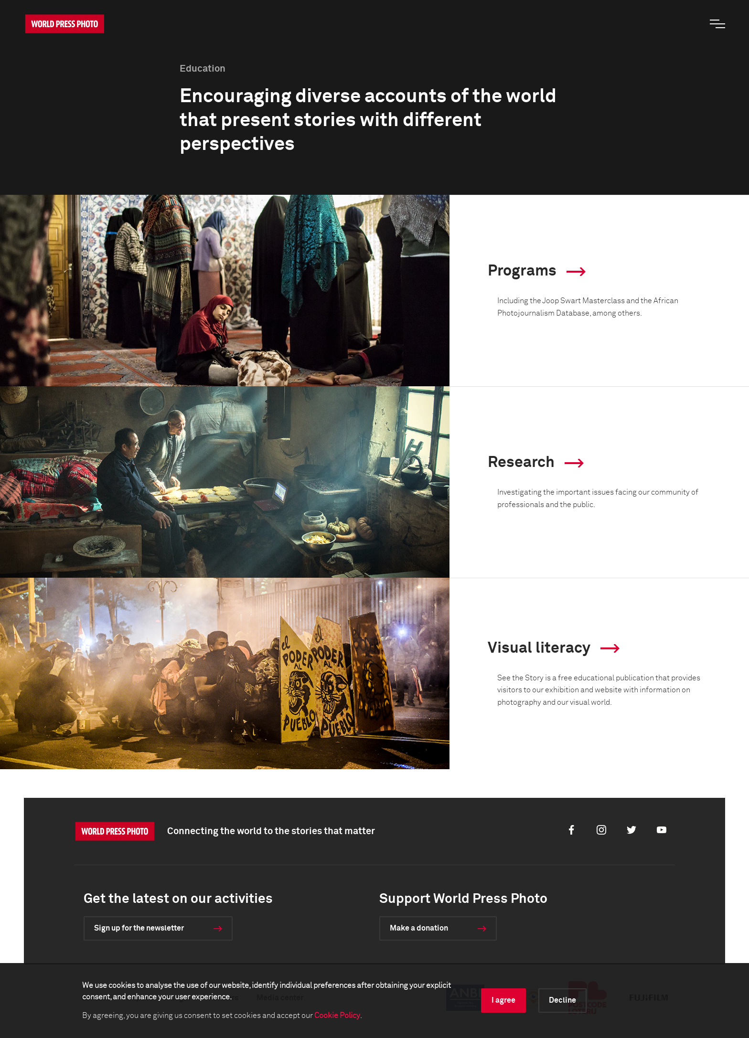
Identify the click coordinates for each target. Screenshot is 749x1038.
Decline (562, 1000)
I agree (503, 1000)
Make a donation (419, 928)
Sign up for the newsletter (139, 928)
